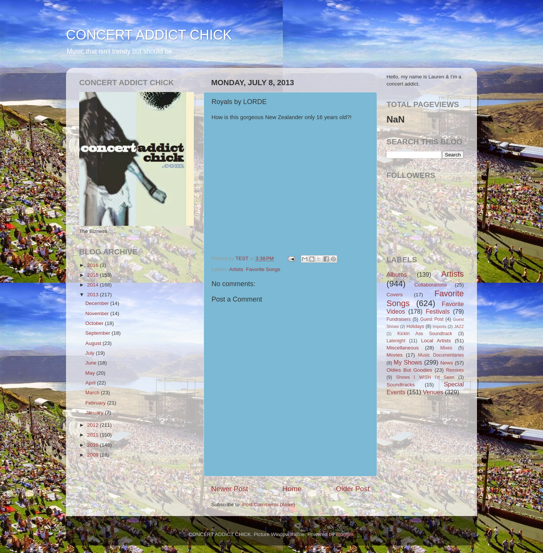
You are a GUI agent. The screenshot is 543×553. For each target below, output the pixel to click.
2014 (93, 285)
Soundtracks (401, 385)
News (446, 363)
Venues (433, 392)
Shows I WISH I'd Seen (425, 377)
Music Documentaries (441, 355)
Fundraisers (399, 319)
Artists (236, 269)
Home (291, 489)
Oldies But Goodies (409, 370)
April (91, 383)
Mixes (446, 348)
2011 (93, 435)
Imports (439, 326)
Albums (397, 274)
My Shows (408, 362)
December (97, 303)
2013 (93, 294)
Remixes (455, 370)
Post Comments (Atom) (268, 504)
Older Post (353, 489)
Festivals (438, 311)
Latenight (396, 340)
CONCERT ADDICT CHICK (149, 35)
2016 (93, 265)
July (90, 353)
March (93, 392)
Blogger (344, 534)
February (96, 403)
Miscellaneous (403, 348)
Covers (395, 294)
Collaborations (430, 285)
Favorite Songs (263, 269)
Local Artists (436, 340)
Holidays (415, 326)
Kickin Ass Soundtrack (424, 333)
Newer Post (229, 489)
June (91, 363)
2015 (93, 275)
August (94, 343)
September (98, 333)
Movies (395, 355)
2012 (93, 425)
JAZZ (459, 326)
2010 (93, 445)
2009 (93, 455)
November (97, 313)
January (95, 412)
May (90, 373)
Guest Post (431, 319)
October (95, 323)
